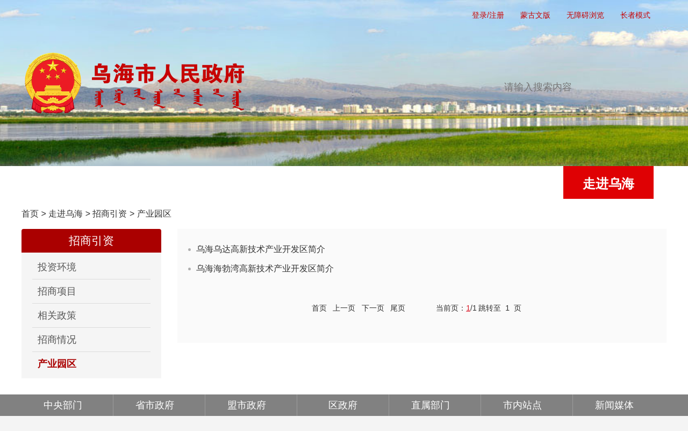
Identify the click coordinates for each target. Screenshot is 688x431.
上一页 (344, 308)
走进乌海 (608, 183)
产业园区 (154, 213)
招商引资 (109, 213)
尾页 (397, 308)
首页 (67, 183)
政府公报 (518, 183)
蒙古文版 (535, 15)
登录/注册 (488, 15)
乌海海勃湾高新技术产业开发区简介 (265, 268)
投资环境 (57, 267)
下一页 (373, 308)
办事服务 (337, 183)
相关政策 (57, 315)
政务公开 (247, 183)
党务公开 (157, 183)
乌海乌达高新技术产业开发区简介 (260, 249)
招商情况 (57, 339)
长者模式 (635, 15)
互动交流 (428, 183)
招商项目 (57, 291)
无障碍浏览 (585, 15)
